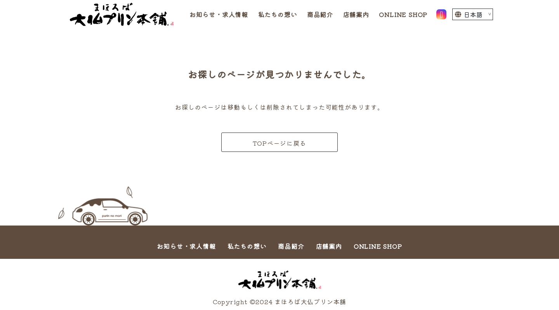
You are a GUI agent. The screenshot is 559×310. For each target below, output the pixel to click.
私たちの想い (277, 14)
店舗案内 (356, 14)
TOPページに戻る (279, 143)
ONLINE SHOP (403, 14)
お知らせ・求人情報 (218, 14)
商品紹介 (320, 14)
